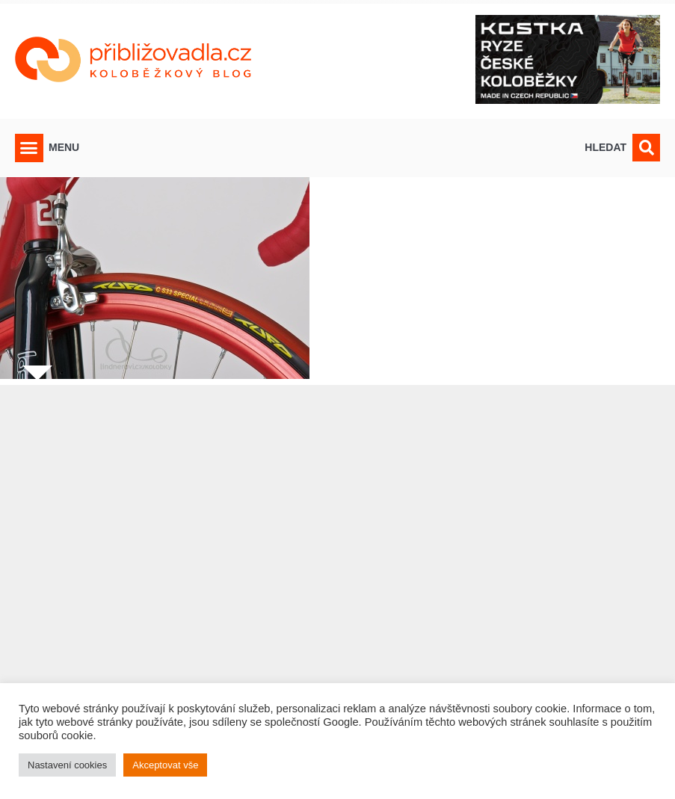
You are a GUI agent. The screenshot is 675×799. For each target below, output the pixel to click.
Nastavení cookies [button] (67, 765)
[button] (29, 148)
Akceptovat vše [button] (165, 765)
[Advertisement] (337, 582)
